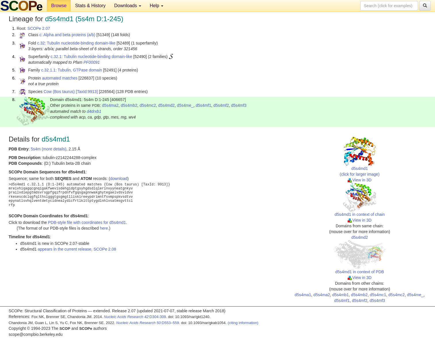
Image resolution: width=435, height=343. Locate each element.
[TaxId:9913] (87, 91)
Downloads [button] (127, 5)
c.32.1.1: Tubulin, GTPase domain (71, 70)
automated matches (59, 78)
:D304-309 (135, 317)
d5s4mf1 (203, 105)
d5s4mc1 (378, 294)
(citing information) (243, 323)
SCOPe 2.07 (38, 28)
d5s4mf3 (239, 105)
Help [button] (156, 5)
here (104, 228)
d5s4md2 (166, 105)
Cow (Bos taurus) (59, 91)
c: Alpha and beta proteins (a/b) (67, 34)
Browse (58, 5)
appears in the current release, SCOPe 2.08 (77, 249)
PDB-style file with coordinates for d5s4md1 (87, 222)
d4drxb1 (94, 111)
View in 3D (359, 180)
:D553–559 (147, 323)
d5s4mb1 (340, 294)
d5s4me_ (185, 105)
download (118, 178)
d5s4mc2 (147, 105)
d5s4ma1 (303, 294)
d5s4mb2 (129, 105)
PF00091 (91, 62)
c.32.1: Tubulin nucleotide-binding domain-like (91, 56)
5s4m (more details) (48, 149)
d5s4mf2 (221, 105)
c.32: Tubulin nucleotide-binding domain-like (76, 43)
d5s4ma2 (110, 105)
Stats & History (90, 5)
